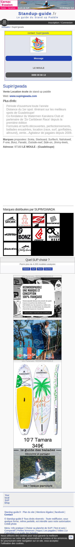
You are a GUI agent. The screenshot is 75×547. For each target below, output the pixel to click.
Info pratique (17, 528)
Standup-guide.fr (12, 512)
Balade (26, 269)
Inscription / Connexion (60, 22)
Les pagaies (50, 530)
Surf (33, 269)
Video (60, 530)
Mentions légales (44, 512)
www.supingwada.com (23, 96)
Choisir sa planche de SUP (39, 528)
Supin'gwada (42, 33)
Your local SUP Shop (7, 499)
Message (38, 58)
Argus (39, 530)
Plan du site (28, 512)
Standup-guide (37, 13)
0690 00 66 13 (38, 75)
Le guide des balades (27, 533)
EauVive (48, 269)
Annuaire (5, 27)
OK (71, 537)
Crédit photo (10, 524)
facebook (59, 512)
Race (40, 269)
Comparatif (9, 530)
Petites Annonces (25, 530)
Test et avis (59, 528)
